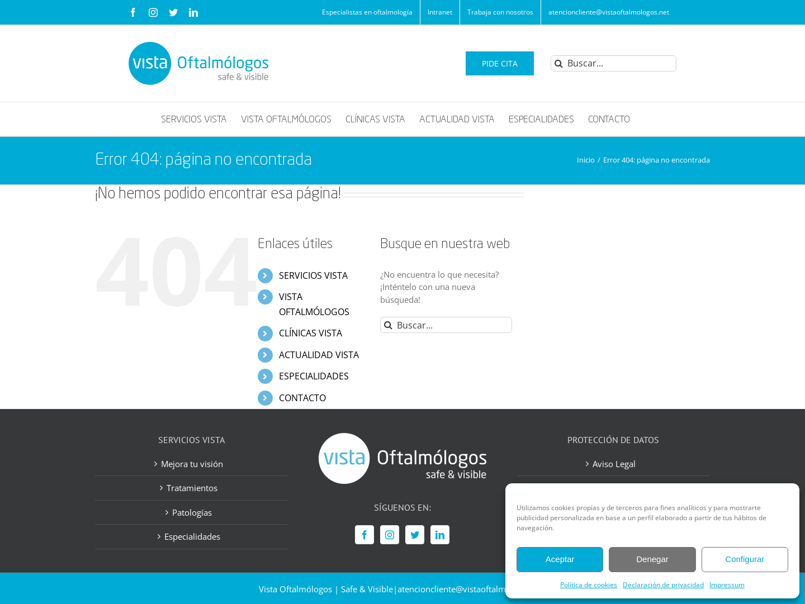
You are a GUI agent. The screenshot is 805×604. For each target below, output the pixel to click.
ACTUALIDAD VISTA (319, 355)
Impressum (727, 584)
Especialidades (192, 536)
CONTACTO (302, 398)
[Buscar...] (613, 63)
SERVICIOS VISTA (313, 275)
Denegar (652, 559)
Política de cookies (588, 584)
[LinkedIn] (439, 534)
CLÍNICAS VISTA (310, 333)
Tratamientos (192, 487)
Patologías (192, 512)
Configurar (744, 559)
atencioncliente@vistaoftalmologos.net (471, 589)
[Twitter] (414, 534)
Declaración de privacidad (663, 584)
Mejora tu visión (192, 463)
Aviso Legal (614, 463)
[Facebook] (364, 534)
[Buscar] (559, 63)
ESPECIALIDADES (314, 376)
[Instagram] (389, 534)
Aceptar (560, 559)
